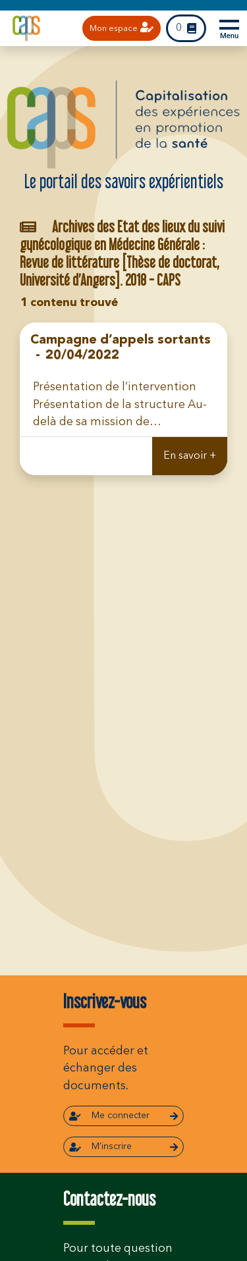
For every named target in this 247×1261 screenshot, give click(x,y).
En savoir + (189, 456)
